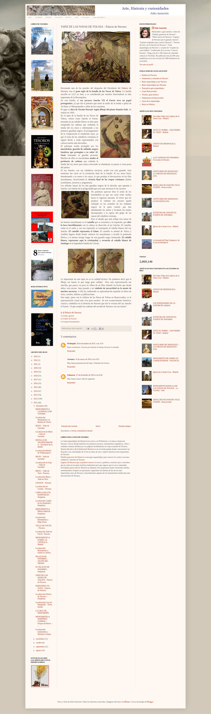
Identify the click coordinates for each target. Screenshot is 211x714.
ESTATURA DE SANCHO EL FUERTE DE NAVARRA (165, 214)
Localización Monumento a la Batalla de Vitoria (43, 419)
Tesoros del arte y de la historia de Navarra (77, 449)
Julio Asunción (161, 28)
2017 (36, 380)
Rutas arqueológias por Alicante (154, 85)
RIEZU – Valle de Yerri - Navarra (42, 472)
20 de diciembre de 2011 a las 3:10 (90, 344)
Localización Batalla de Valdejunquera (43, 452)
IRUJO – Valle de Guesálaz (42, 458)
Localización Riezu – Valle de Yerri (44, 478)
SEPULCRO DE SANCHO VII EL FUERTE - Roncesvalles (166, 186)
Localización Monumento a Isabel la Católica (43, 550)
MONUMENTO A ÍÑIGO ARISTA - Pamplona (43, 511)
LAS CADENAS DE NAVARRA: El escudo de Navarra (166, 159)
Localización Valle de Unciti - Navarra (44, 533)
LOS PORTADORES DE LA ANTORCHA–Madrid (164, 304)
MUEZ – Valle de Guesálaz (42, 427)
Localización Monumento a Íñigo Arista (42, 519)
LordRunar (126, 702)
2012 (36, 399)
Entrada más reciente (69, 426)
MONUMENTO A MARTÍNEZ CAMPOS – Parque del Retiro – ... (44, 621)
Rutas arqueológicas (99, 17)
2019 (36, 372)
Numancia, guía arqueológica (153, 88)
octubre (39, 643)
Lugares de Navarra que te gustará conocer (77, 462)
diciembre (40, 406)
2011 (36, 403)
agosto (38, 650)
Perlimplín (71, 344)
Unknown (71, 375)
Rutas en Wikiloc (148, 104)
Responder (71, 351)
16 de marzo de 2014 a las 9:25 (87, 359)
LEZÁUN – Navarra (43, 483)
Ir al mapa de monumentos (70, 322)
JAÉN (76, 17)
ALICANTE (58, 17)
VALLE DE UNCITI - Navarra (43, 527)
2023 (36, 356)
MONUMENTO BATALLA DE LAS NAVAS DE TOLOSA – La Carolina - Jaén (165, 388)
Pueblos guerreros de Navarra (72, 457)
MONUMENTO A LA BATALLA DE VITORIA (44, 411)
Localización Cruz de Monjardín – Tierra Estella (44, 604)
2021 (36, 364)
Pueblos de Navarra (149, 75)
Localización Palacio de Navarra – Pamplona (43, 596)
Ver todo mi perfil (146, 65)
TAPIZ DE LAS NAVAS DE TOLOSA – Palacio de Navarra (44, 578)
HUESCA (69, 17)
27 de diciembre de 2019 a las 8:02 (89, 375)
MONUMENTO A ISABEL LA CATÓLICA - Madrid (43, 541)
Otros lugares (86, 17)
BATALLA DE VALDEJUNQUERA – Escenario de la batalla (44, 443)
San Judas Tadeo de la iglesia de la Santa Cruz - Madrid (166, 117)
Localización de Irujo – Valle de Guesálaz (44, 465)
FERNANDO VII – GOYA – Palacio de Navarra (43, 588)
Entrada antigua (125, 426)
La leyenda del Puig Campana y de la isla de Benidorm (166, 241)
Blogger (150, 702)
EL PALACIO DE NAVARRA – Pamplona (42, 569)
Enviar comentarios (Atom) (81, 431)
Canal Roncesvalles (149, 91)
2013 (36, 395)
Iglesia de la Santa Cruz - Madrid (165, 226)
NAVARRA (38, 17)
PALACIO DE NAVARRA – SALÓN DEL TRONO (42, 560)
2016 (36, 383)
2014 (36, 391)
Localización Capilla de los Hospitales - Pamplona (44, 503)
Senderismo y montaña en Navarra (155, 78)
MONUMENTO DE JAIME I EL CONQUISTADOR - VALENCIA (166, 359)
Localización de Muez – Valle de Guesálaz (44, 434)
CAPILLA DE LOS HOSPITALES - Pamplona (43, 494)
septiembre (40, 647)
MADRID (48, 17)
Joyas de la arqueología (151, 101)
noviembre (40, 639)
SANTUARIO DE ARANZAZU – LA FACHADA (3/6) (166, 200)
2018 (36, 376)
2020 (36, 368)
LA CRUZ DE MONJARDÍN (42, 612)
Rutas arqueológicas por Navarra (154, 82)
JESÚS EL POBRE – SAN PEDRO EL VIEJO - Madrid (166, 131)
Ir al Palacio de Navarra (71, 312)
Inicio (98, 426)
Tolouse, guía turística (150, 95)
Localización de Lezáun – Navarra (43, 488)
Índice (30, 17)
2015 (36, 387)
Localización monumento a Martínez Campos (43, 632)
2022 (36, 360)
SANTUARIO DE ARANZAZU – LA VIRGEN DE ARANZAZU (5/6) (166, 173)
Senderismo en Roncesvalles (153, 98)
